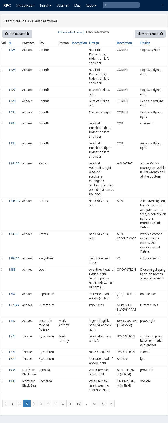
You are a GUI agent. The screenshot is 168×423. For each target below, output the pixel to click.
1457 (12, 321)
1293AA (14, 258)
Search (45, 5)
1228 (12, 101)
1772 (12, 358)
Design (94, 43)
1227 (12, 90)
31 (94, 403)
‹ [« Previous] (5, 403)
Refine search (17, 34)
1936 (12, 381)
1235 (12, 143)
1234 (12, 123)
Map (77, 5)
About (91, 5)
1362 (12, 294)
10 (78, 403)
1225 (12, 50)
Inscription (79, 43)
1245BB (14, 201)
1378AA (14, 305)
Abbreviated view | (71, 32)
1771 (12, 352)
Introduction (25, 5)
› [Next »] (111, 403)
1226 (12, 70)
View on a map (150, 34)
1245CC (14, 234)
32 (103, 403)
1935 (12, 370)
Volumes (63, 5)
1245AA (14, 163)
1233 (12, 112)
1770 (12, 336)
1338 (12, 269)
